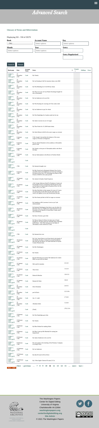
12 (54, 366)
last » (81, 366)
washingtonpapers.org (50, 410)
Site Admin (50, 416)
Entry (65, 47)
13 (58, 366)
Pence (89, 70)
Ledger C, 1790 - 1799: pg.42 (11, 75)
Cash (26, 75)
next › (74, 366)
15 (66, 366)
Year (37, 47)
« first (18, 366)
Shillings (83, 70)
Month (10, 47)
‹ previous (27, 366)
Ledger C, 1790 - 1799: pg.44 (11, 228)
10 (46, 366)
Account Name (41, 40)
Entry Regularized (70, 54)
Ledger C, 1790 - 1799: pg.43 (11, 160)
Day (64, 40)
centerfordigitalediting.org (50, 413)
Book (9, 40)
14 (62, 366)
